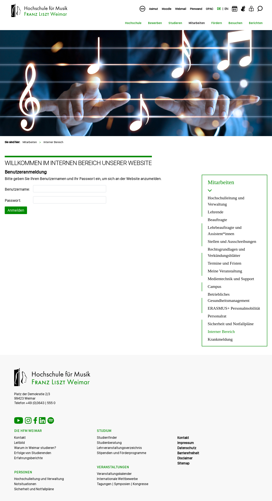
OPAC (209, 9)
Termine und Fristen (224, 263)
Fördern (216, 23)
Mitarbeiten (197, 23)
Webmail (180, 9)
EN (226, 9)
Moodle (166, 9)
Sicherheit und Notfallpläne (231, 323)
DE (219, 9)
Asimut (153, 9)
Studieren (175, 23)
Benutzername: (17, 189)
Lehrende (215, 212)
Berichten (256, 23)
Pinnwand (196, 9)
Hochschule (133, 23)
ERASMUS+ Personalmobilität (234, 308)
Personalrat (217, 316)
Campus (214, 286)
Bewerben (155, 23)
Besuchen (235, 23)
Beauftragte (217, 219)
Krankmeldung (220, 339)
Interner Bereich (53, 142)
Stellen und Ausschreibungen (232, 241)
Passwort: (13, 200)
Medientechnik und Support (231, 278)
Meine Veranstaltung (225, 271)
